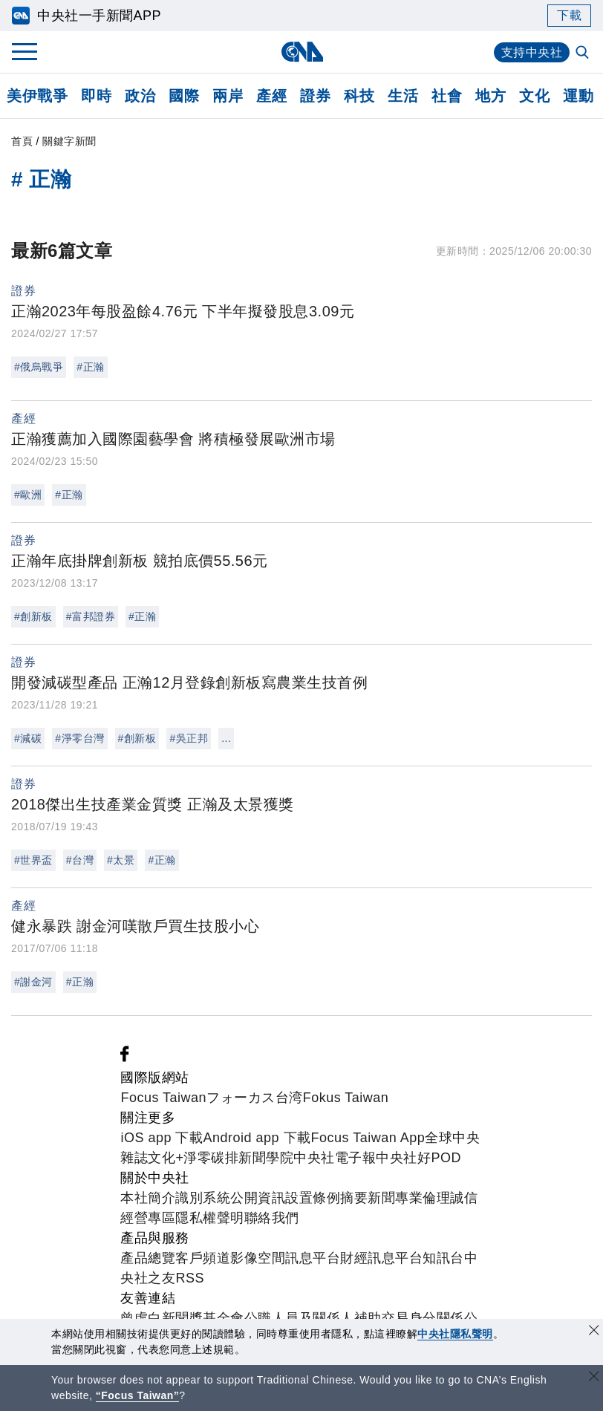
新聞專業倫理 (409, 1197)
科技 (359, 96)
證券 (315, 96)
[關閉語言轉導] (594, 1378)
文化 (534, 96)
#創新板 (33, 616)
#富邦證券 (90, 616)
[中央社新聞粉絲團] (124, 1057)
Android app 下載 (256, 1137)
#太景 (120, 860)
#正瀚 (90, 367)
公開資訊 (257, 1197)
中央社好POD (418, 1157)
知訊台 (443, 1258)
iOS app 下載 (161, 1137)
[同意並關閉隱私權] (594, 1332)
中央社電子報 (334, 1157)
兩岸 (227, 96)
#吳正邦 (188, 738)
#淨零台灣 (79, 738)
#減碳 (28, 738)
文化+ (165, 1157)
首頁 (22, 141)
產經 (271, 96)
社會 (446, 96)
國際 (184, 96)
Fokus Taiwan (346, 1097)
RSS (189, 1278)
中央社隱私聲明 (455, 1334)
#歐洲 (28, 495)
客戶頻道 (202, 1258)
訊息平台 (312, 1258)
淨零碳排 (210, 1157)
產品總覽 (147, 1258)
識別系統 (202, 1197)
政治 (140, 96)
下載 (569, 15)
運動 (578, 96)
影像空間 (257, 1258)
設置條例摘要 (326, 1197)
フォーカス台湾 (254, 1097)
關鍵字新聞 (69, 141)
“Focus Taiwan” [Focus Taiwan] (138, 1395)
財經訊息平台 (381, 1258)
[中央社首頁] (301, 51)
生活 (403, 96)
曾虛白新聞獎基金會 (182, 1318)
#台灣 (80, 860)
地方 (490, 96)
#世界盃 (33, 860)
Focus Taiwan (163, 1097)
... (226, 738)
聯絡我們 (271, 1217)
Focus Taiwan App (368, 1137)
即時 (96, 96)
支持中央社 (532, 52)
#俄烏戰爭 (38, 367)
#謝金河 (33, 982)
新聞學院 (265, 1157)
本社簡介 (147, 1197)
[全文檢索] (584, 53)
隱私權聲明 (209, 1217)
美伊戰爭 (37, 96)
